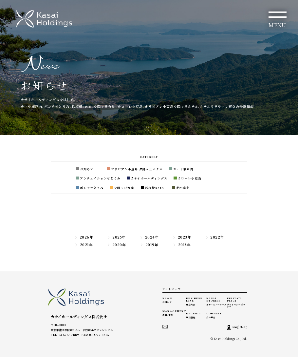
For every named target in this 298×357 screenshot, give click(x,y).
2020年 (116, 244)
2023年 (182, 237)
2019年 (149, 244)
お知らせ (85, 169)
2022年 (214, 237)
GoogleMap (237, 327)
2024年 (149, 237)
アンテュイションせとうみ (98, 178)
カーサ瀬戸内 (181, 169)
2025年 (116, 237)
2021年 (83, 244)
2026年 (83, 237)
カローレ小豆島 (187, 178)
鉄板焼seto (152, 188)
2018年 (181, 244)
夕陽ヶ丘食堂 (122, 188)
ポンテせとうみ (90, 188)
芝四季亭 (180, 188)
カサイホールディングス (147, 178)
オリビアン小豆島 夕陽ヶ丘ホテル (135, 169)
